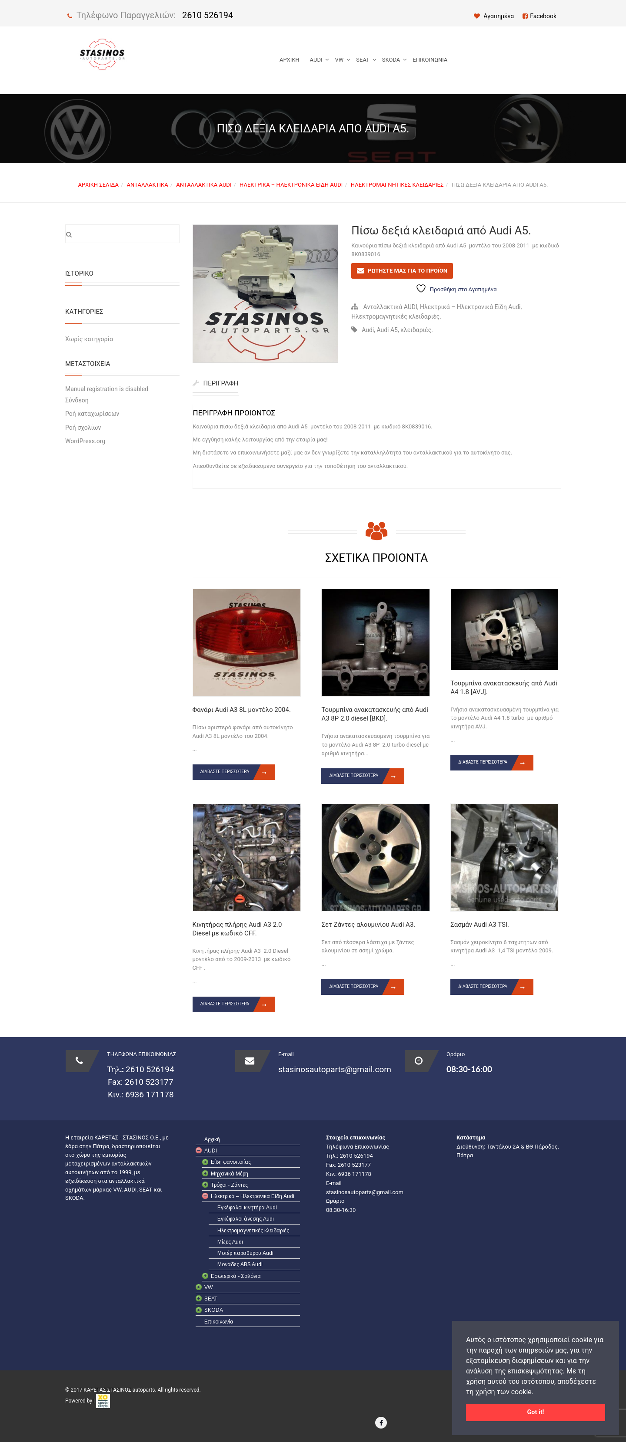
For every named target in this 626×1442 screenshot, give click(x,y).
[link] (103, 1401)
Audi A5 (387, 329)
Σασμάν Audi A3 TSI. (479, 924)
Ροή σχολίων (83, 427)
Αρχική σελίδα (98, 184)
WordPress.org (85, 441)
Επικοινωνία (430, 59)
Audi (368, 329)
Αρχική (290, 59)
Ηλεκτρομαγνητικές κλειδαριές (397, 184)
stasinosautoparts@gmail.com (334, 1069)
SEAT (363, 59)
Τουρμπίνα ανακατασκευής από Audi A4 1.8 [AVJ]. (503, 687)
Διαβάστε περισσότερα (238, 772)
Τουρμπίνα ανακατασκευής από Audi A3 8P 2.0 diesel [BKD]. (374, 714)
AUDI (316, 59)
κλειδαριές (415, 329)
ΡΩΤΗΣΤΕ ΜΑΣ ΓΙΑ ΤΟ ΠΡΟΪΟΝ (407, 270)
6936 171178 (148, 1095)
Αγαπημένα (494, 16)
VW (339, 59)
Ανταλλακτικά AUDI (203, 184)
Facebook (539, 16)
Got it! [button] (535, 1412)
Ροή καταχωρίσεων (92, 413)
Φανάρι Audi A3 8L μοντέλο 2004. (242, 710)
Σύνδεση (77, 400)
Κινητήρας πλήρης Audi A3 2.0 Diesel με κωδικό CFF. (237, 929)
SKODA (391, 59)
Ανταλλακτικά (147, 184)
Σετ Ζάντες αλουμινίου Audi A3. (368, 924)
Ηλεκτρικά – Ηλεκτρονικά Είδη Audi (291, 184)
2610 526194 (207, 15)
